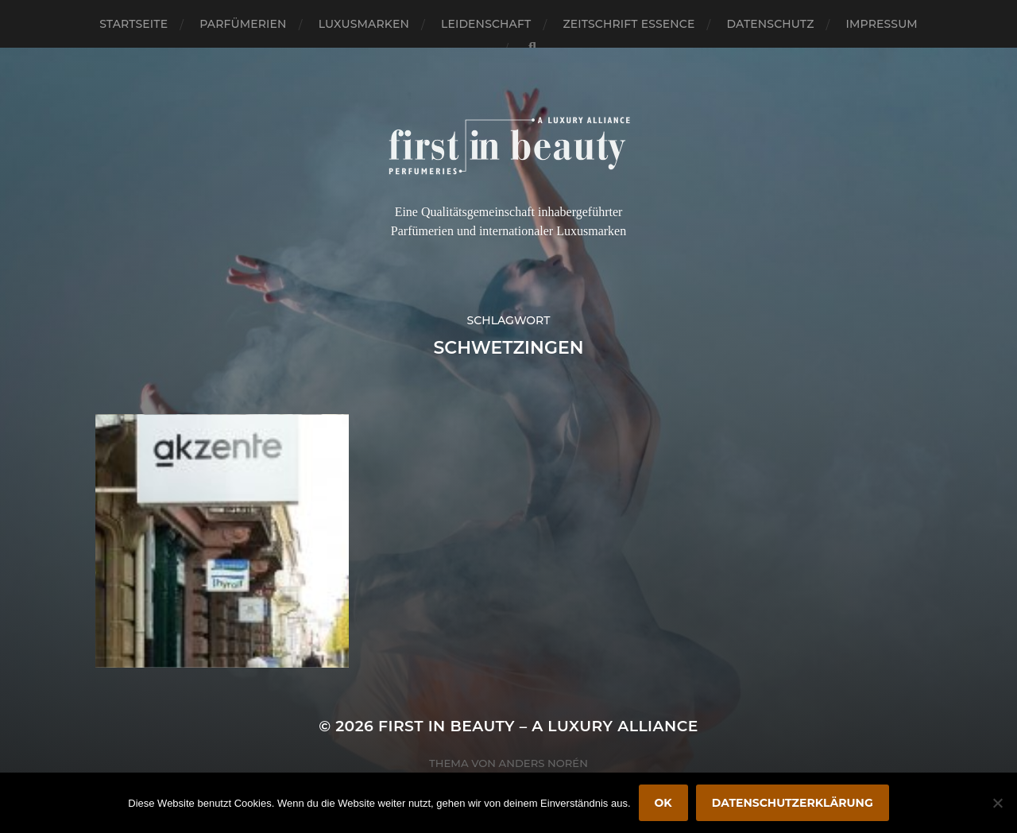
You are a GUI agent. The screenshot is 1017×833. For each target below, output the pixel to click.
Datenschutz (770, 24)
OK (663, 803)
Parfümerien (242, 24)
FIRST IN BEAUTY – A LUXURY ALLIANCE (538, 726)
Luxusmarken (364, 24)
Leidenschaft (486, 24)
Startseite (133, 24)
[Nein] (997, 803)
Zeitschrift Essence (628, 24)
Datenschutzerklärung (792, 803)
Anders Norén (543, 763)
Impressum (882, 24)
